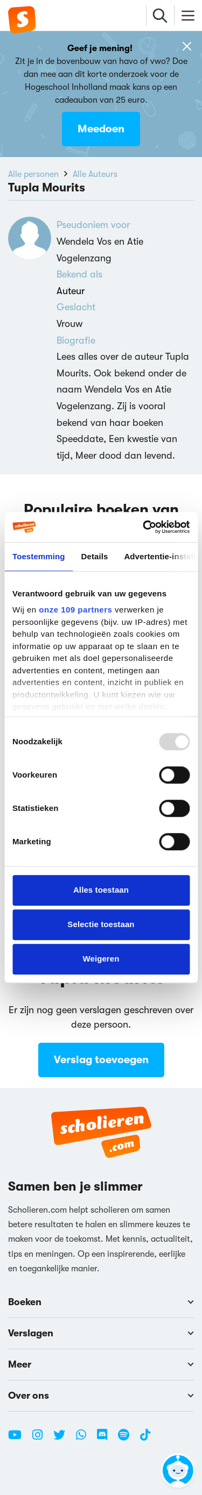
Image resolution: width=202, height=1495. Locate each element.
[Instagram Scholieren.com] (41, 1439)
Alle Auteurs (95, 174)
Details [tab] (94, 556)
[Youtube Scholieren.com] (19, 1439)
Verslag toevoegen (101, 1059)
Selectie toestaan (100, 924)
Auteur (71, 291)
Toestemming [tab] (38, 556)
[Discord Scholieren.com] (106, 1439)
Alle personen (33, 174)
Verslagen (101, 1333)
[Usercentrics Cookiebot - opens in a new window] (144, 527)
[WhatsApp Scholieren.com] (85, 1439)
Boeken (101, 1302)
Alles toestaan (101, 889)
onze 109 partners (75, 609)
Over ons (101, 1395)
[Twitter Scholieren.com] (63, 1439)
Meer (101, 1364)
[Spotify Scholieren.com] (127, 1439)
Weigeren (100, 958)
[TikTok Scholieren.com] (145, 1439)
